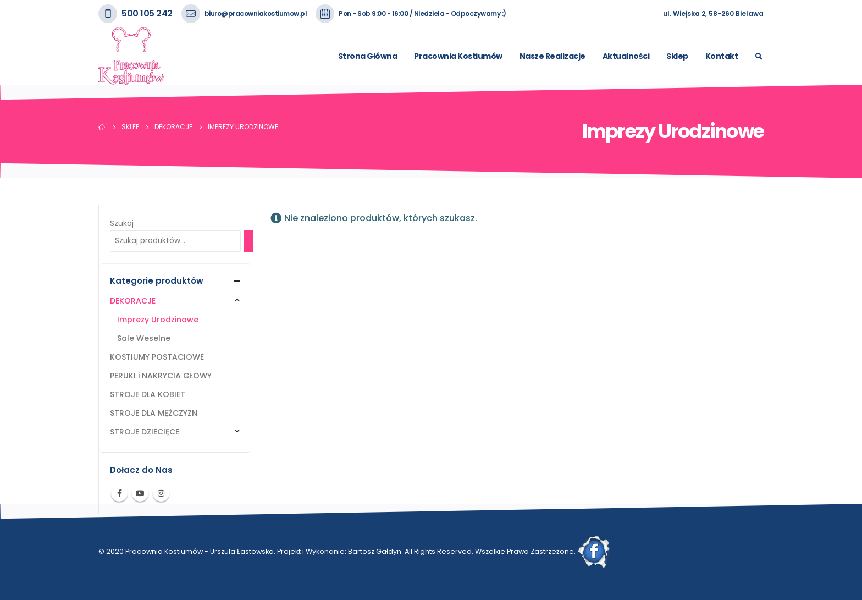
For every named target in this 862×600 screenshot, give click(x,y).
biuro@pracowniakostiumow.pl (256, 13)
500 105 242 (147, 13)
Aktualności (626, 56)
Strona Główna (367, 56)
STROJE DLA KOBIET (147, 394)
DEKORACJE (133, 300)
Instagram (161, 493)
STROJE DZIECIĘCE (144, 431)
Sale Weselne (143, 338)
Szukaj (122, 223)
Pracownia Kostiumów (458, 56)
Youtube (140, 493)
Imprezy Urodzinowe (157, 319)
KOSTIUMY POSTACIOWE (157, 356)
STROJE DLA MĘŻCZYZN (153, 413)
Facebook (119, 493)
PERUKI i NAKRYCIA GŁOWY (161, 375)
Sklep (677, 56)
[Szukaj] (248, 240)
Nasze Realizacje (552, 56)
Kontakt (721, 56)
